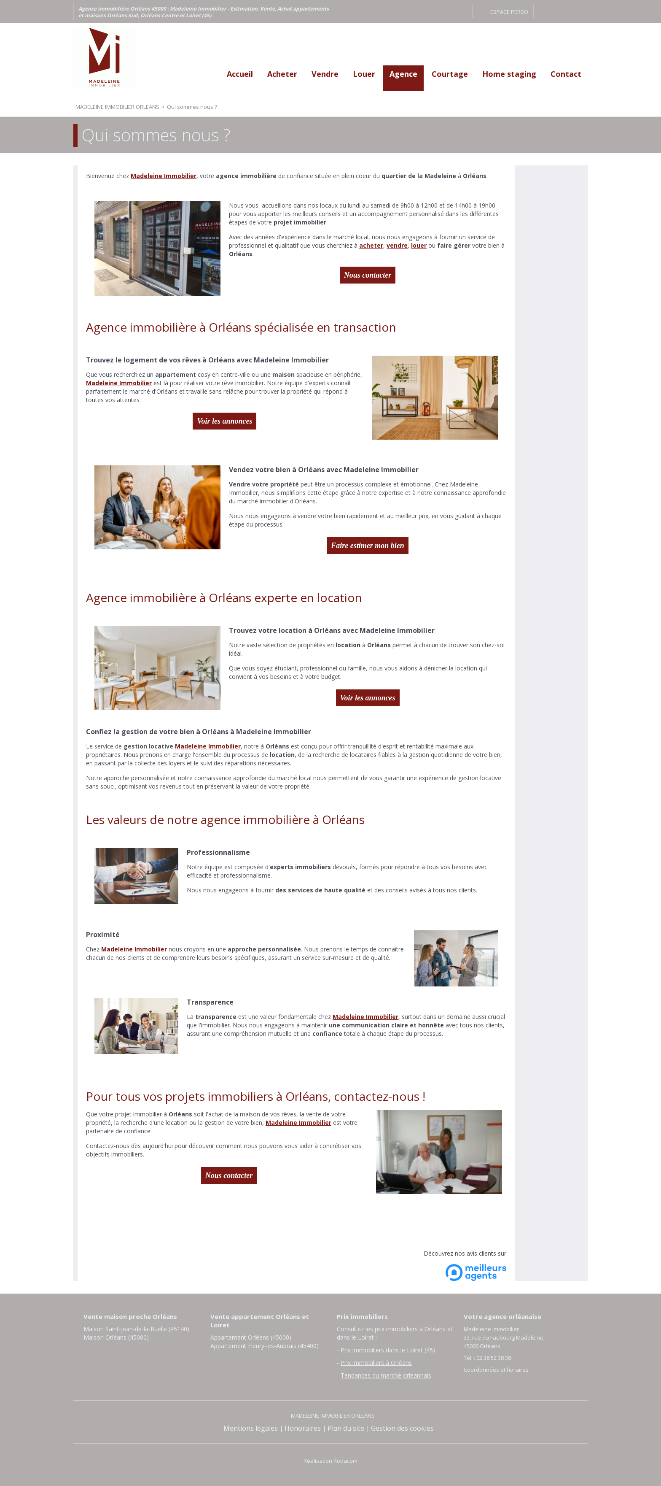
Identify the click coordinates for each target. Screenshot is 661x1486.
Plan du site (346, 1428)
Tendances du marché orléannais (386, 1375)
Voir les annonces (224, 421)
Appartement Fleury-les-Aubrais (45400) (264, 1346)
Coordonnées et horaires (496, 1369)
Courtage (450, 74)
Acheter (282, 74)
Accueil (240, 74)
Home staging (509, 74)
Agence (403, 74)
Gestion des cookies (402, 1428)
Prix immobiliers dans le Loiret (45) (388, 1350)
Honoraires (303, 1428)
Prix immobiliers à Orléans (376, 1363)
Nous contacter (368, 275)
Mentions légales (250, 1428)
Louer (364, 74)
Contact (566, 74)
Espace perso (509, 12)
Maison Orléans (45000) (116, 1337)
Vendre (325, 74)
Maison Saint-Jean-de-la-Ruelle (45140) (136, 1329)
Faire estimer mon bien (367, 545)
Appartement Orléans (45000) (250, 1337)
